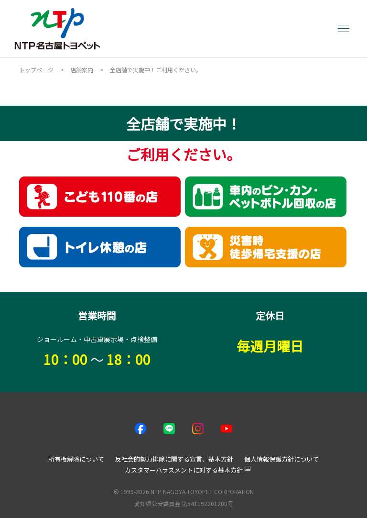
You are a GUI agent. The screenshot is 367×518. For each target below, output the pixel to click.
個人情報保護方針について (281, 458)
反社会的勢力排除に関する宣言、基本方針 (174, 458)
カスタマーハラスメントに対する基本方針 (184, 469)
